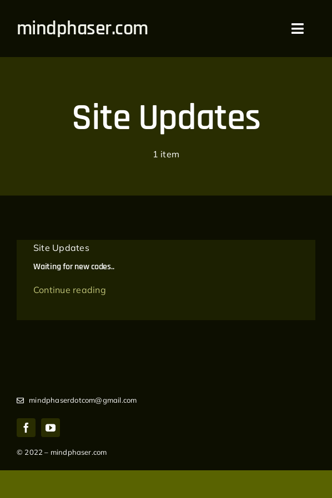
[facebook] (26, 427)
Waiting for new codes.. (73, 267)
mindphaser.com (82, 28)
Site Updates (61, 247)
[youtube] (50, 427)
